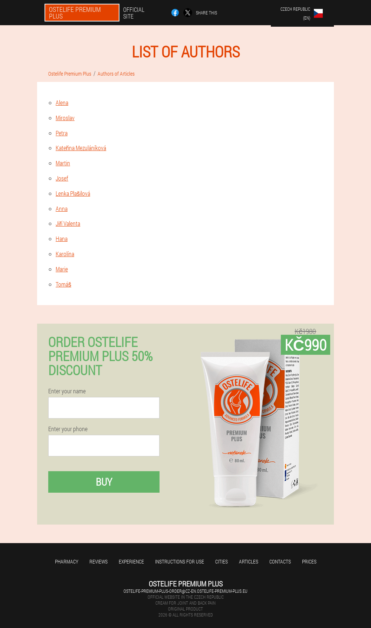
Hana (62, 238)
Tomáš (63, 284)
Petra (62, 133)
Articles (248, 561)
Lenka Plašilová (73, 193)
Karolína (65, 254)
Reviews (98, 561)
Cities (221, 561)
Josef (62, 178)
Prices (309, 561)
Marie (62, 269)
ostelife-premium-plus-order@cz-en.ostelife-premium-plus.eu (185, 591)
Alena (62, 102)
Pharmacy (66, 561)
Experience (131, 561)
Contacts (280, 561)
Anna (62, 208)
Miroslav (65, 118)
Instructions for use (179, 561)
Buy (104, 482)
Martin (63, 163)
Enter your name (67, 391)
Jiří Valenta (68, 223)
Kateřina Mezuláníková (81, 148)
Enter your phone (68, 429)
